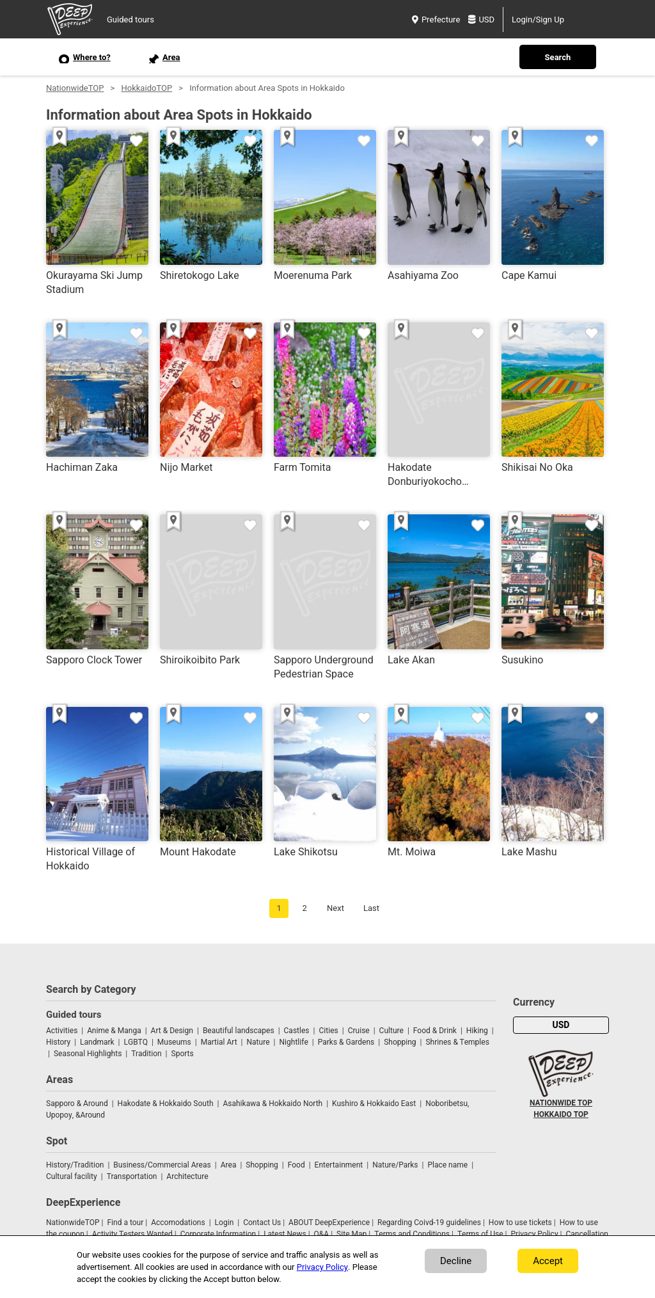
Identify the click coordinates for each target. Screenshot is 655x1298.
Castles (297, 1030)
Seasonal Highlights (88, 1053)
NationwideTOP (75, 88)
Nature (258, 1042)
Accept (548, 1261)
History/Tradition (75, 1165)
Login (224, 1222)
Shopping (400, 1042)
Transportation (132, 1176)
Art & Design (172, 1030)
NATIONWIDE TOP (561, 1103)
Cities (328, 1030)
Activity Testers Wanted (132, 1234)
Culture (391, 1030)
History (58, 1042)
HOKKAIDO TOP (560, 1114)
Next (335, 908)
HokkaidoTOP (146, 88)
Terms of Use (480, 1234)
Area (229, 1165)
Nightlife (293, 1042)
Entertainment (339, 1165)
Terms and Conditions (412, 1234)
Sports (182, 1053)
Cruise (359, 1030)
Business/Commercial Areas (161, 1165)
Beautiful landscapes (238, 1030)
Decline (455, 1261)
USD (481, 19)
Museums (174, 1042)
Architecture (187, 1176)
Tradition (146, 1053)
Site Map (351, 1234)
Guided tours (130, 19)
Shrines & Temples (457, 1042)
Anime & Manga (114, 1030)
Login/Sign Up (538, 19)
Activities (61, 1030)
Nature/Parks (395, 1165)
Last (371, 908)
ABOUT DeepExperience (329, 1222)
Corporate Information (218, 1234)
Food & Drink (435, 1030)
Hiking (477, 1030)
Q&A (321, 1234)
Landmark (97, 1042)
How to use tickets (520, 1222)
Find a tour (125, 1222)
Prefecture (436, 19)
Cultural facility (71, 1176)
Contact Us (262, 1222)
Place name (448, 1165)
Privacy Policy (534, 1234)
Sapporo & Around (77, 1103)
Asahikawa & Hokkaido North (272, 1103)
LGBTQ (136, 1042)
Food (296, 1165)
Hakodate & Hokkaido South (166, 1103)
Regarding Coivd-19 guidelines (429, 1222)
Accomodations (178, 1222)
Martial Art (219, 1042)
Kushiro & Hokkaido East (374, 1103)
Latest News (285, 1234)
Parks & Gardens (346, 1042)
